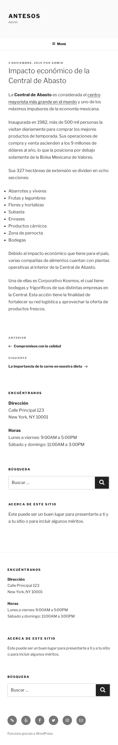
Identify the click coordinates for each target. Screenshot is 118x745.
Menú (59, 44)
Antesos (24, 16)
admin (57, 63)
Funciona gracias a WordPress (30, 733)
